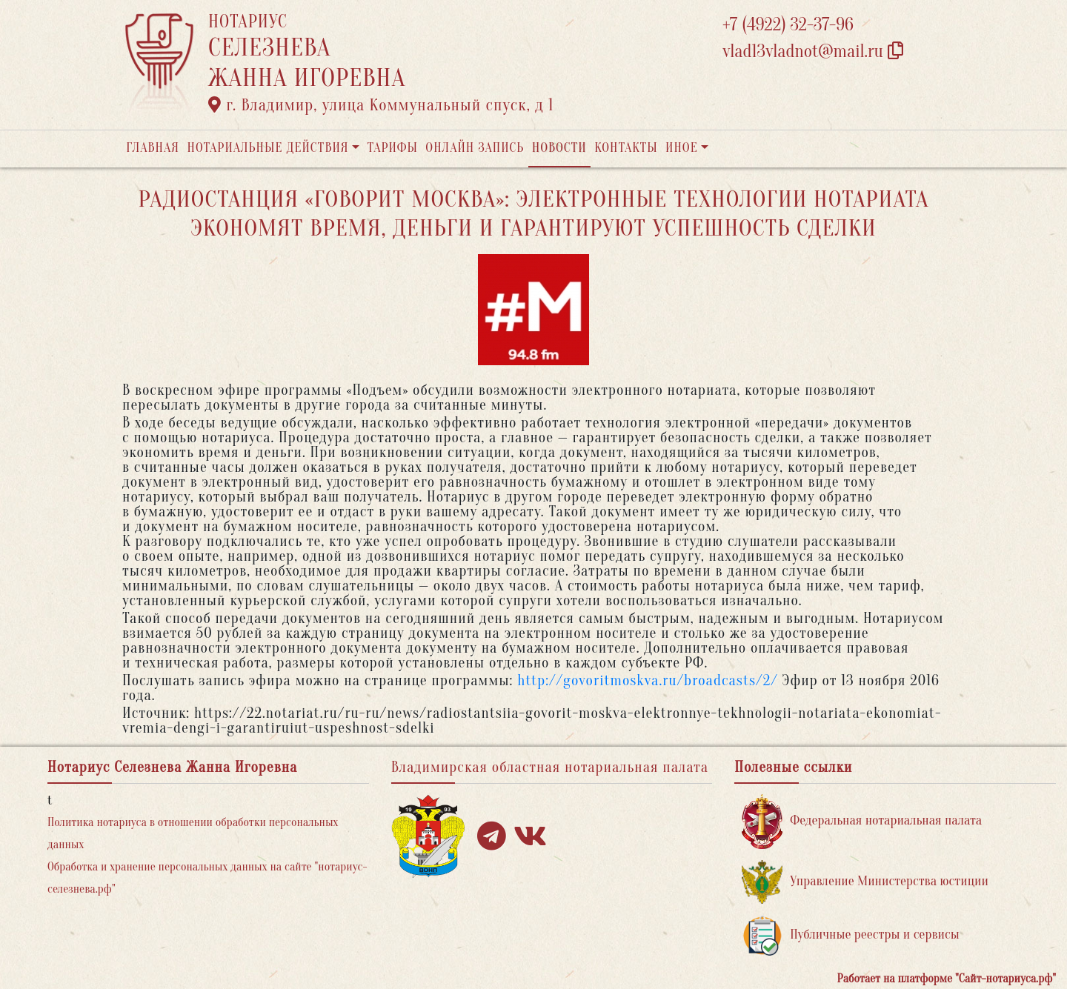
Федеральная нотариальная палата (862, 821)
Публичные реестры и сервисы (850, 935)
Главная (152, 148)
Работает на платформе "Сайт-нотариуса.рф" (946, 978)
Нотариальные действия (267, 148)
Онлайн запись (474, 148)
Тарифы (393, 148)
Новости (559, 148)
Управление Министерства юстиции (865, 882)
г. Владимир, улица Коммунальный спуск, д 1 (381, 105)
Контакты (625, 148)
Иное (681, 148)
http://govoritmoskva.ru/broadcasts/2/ (647, 680)
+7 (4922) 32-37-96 (788, 25)
